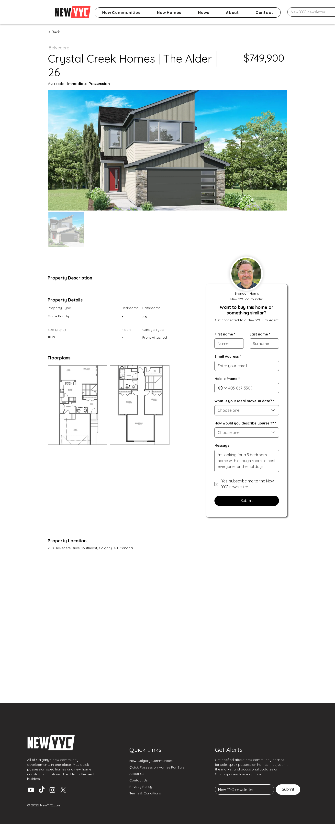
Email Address (227, 357)
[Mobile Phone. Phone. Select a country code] (222, 388)
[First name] (228, 343)
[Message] (247, 461)
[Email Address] (245, 366)
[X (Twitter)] (63, 790)
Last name (260, 334)
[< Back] (65, 32)
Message (222, 446)
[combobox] (246, 410)
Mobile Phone (227, 379)
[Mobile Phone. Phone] (251, 388)
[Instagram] (52, 790)
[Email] (243, 789)
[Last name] (263, 343)
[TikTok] (41, 790)
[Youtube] (31, 790)
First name (224, 334)
